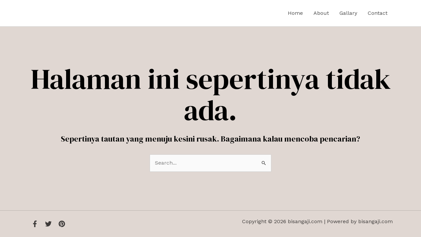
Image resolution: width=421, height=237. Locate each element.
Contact (377, 13)
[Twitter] (48, 223)
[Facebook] (34, 223)
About (321, 13)
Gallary (348, 13)
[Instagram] (61, 223)
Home (295, 13)
